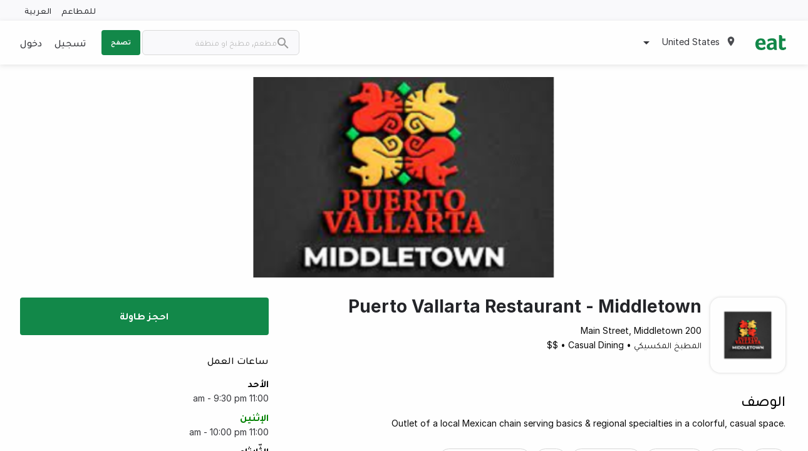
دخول (31, 42)
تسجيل (70, 42)
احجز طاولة (144, 315)
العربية (37, 10)
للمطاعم (78, 10)
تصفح (121, 42)
